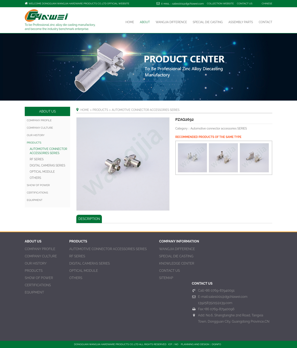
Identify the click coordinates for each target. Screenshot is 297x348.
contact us (244, 3)
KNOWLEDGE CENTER (176, 263)
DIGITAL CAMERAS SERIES (47, 165)
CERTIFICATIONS (37, 192)
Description (89, 219)
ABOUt (145, 22)
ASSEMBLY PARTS (241, 22)
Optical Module (42, 171)
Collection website (220, 3)
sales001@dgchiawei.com (188, 3)
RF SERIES (37, 159)
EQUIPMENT (34, 200)
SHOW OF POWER (38, 185)
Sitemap (166, 278)
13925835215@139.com (215, 303)
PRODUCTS (33, 271)
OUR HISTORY (36, 135)
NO (176, 344)
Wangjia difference (171, 22)
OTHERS (35, 177)
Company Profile (39, 120)
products (34, 142)
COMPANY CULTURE (40, 127)
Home (129, 22)
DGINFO (216, 344)
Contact (265, 22)
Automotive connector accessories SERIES (108, 249)
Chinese (267, 3)
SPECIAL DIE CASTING (208, 22)
